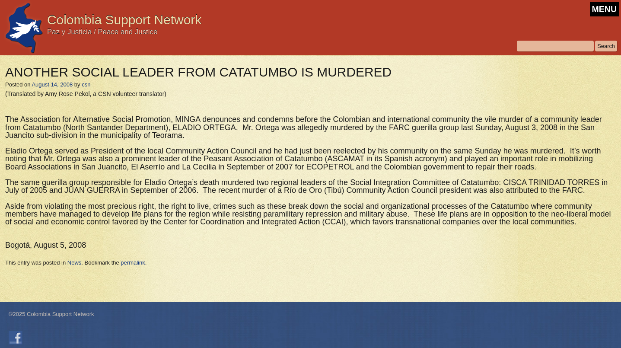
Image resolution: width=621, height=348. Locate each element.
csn (86, 84)
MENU (604, 9)
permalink (133, 262)
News (74, 262)
